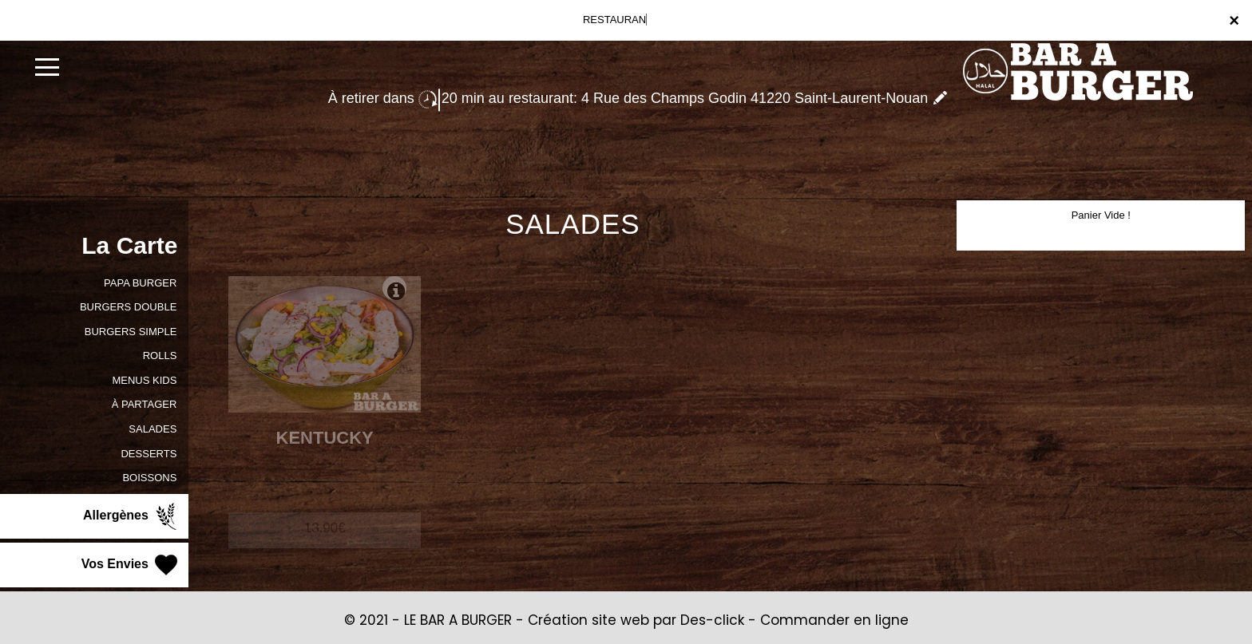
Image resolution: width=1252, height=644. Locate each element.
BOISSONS (149, 478)
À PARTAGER (144, 404)
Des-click (712, 620)
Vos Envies (131, 565)
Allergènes (131, 516)
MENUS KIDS (144, 380)
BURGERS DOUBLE (128, 307)
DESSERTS (148, 454)
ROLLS (160, 356)
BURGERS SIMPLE (131, 332)
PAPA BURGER (140, 283)
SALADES (152, 429)
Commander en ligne (834, 620)
